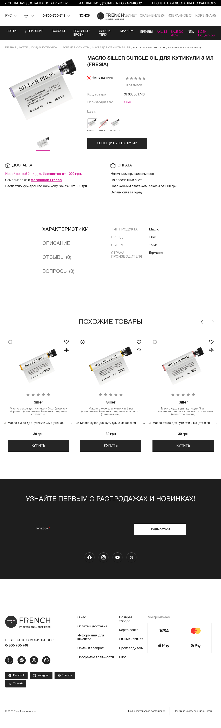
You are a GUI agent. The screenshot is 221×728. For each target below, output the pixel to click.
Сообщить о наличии (117, 146)
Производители (131, 655)
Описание (56, 247)
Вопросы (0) (58, 275)
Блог (122, 664)
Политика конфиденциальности (193, 719)
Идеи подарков (209, 33)
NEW (189, 31)
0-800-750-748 (53, 15)
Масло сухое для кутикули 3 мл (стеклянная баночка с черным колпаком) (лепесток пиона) (183, 412)
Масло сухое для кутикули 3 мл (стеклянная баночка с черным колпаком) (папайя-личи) (111, 412)
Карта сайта (128, 637)
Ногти (6, 31)
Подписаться (159, 536)
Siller (127, 106)
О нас (81, 624)
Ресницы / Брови (75, 33)
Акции (156, 31)
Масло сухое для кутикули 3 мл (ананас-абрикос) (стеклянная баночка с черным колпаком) (38, 412)
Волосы (53, 31)
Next (212, 325)
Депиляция (29, 31)
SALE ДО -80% (173, 35)
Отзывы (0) (56, 261)
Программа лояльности (95, 664)
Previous (202, 325)
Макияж (114, 31)
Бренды (136, 31)
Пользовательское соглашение (146, 719)
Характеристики (65, 233)
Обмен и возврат (90, 655)
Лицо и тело (95, 35)
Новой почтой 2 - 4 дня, (43, 177)
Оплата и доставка (92, 634)
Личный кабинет (131, 646)
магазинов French (46, 183)
